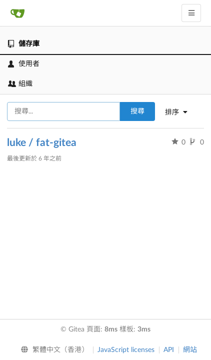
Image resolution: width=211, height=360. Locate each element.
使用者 (24, 64)
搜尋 (137, 111)
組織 (20, 84)
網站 (190, 350)
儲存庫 (24, 44)
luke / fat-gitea (41, 143)
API (169, 350)
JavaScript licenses (126, 350)
